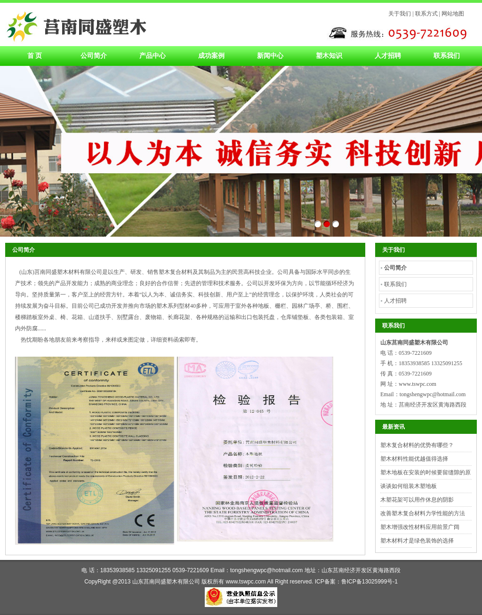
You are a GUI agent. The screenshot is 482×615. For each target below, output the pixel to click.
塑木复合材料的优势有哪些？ (417, 445)
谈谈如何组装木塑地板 (408, 486)
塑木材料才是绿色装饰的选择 (417, 540)
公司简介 (93, 55)
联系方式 (426, 13)
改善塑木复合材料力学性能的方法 (422, 513)
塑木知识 (329, 55)
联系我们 (447, 55)
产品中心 (152, 55)
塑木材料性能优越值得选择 (414, 458)
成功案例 (211, 55)
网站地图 (453, 13)
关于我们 (399, 13)
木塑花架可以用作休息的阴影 (417, 499)
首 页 (34, 55)
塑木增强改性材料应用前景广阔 (419, 527)
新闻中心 (270, 55)
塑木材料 (75, 24)
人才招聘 (388, 55)
